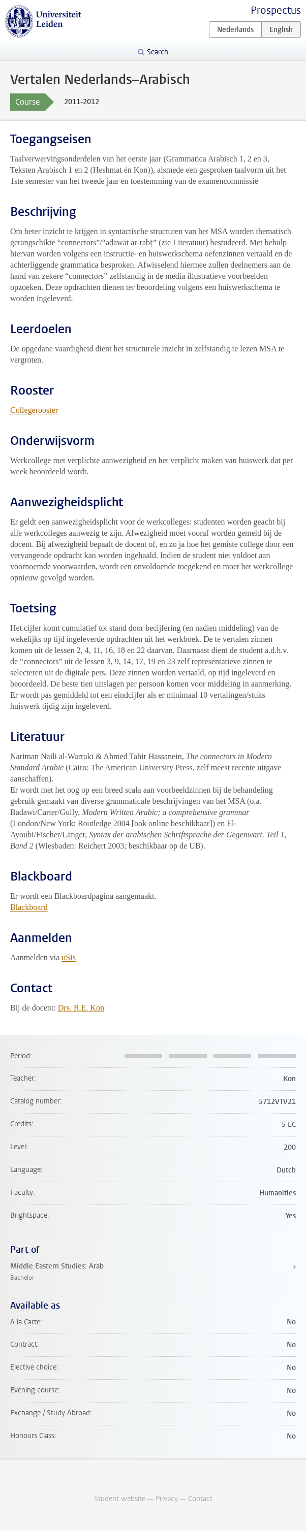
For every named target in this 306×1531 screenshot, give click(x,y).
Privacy (167, 1499)
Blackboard (29, 907)
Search (157, 52)
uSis (69, 957)
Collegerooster (34, 410)
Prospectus (276, 10)
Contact (200, 1499)
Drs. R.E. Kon (81, 1007)
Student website (119, 1499)
